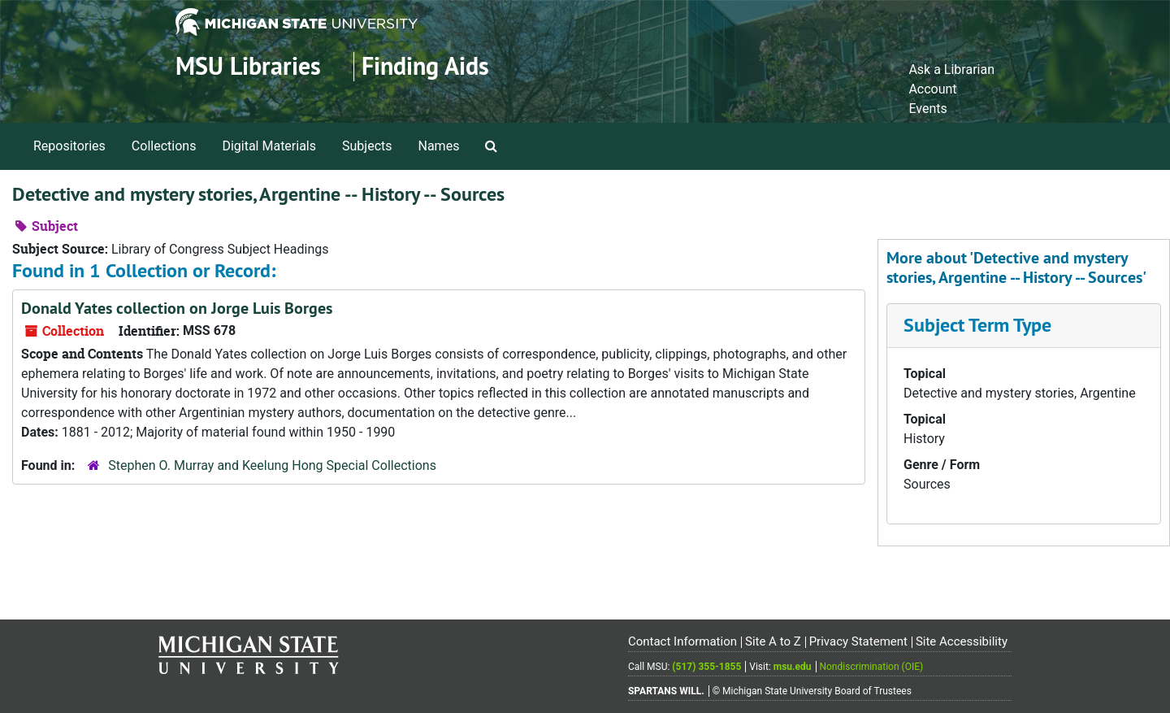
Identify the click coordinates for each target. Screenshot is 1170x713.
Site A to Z (773, 641)
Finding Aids (425, 66)
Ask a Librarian (951, 69)
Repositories (69, 146)
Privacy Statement (858, 641)
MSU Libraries (248, 66)
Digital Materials (269, 146)
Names (439, 146)
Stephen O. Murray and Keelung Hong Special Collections (272, 465)
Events (927, 108)
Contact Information (682, 641)
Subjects (367, 146)
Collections (164, 146)
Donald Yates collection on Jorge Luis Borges (176, 308)
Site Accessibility (962, 641)
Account (932, 89)
